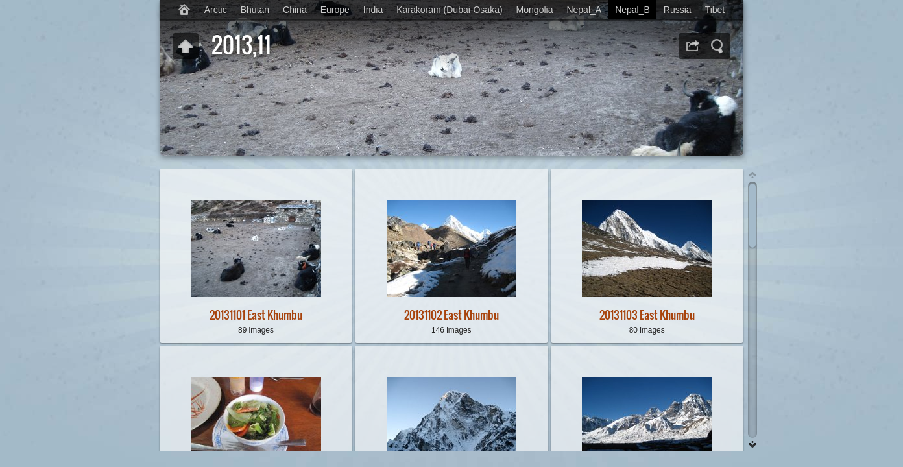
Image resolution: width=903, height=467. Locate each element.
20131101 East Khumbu (256, 315)
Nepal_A (583, 10)
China (295, 10)
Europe (335, 10)
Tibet (715, 10)
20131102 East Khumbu (451, 315)
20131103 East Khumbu (647, 315)
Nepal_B (632, 10)
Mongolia (534, 10)
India (373, 10)
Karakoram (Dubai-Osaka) (449, 10)
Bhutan (255, 10)
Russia (678, 10)
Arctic (215, 10)
